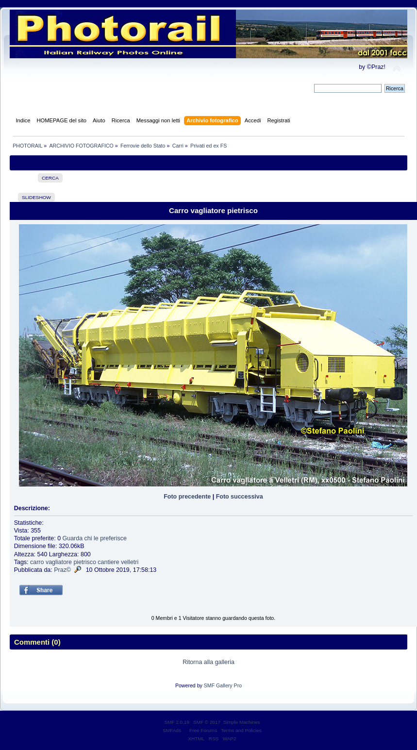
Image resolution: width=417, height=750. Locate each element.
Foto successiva (239, 496)
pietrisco (84, 562)
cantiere (108, 562)
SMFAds (172, 730)
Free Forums (203, 730)
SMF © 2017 (206, 722)
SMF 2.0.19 (176, 722)
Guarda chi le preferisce (95, 538)
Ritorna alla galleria (208, 662)
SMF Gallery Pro (223, 685)
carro (37, 562)
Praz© (62, 570)
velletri (129, 562)
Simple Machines (241, 722)
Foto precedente (187, 496)
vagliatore (59, 562)
